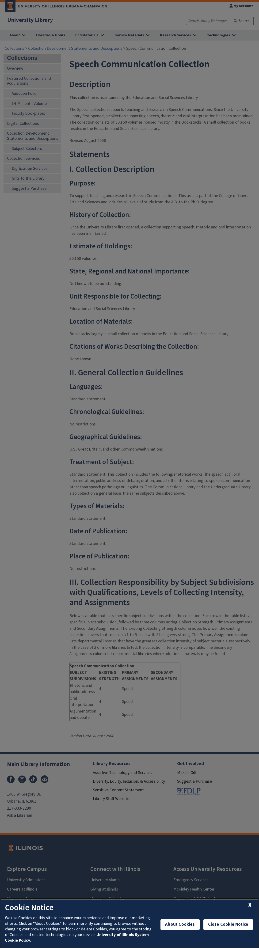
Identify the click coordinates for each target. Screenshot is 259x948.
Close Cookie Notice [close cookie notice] (228, 924)
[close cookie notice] (249, 905)
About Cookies (180, 924)
